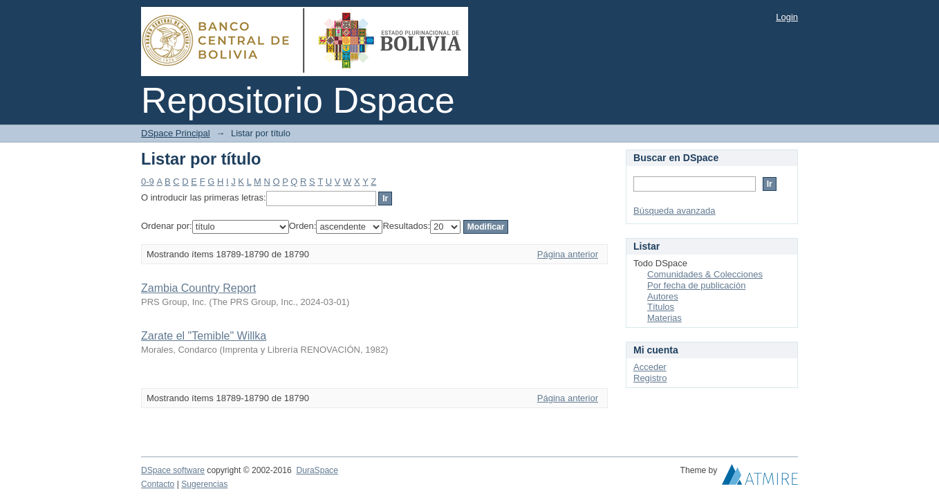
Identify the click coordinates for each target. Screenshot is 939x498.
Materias (664, 318)
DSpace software (173, 470)
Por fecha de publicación (696, 285)
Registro (650, 378)
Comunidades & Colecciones (705, 274)
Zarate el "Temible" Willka (203, 336)
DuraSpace (316, 470)
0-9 (147, 181)
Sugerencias (204, 484)
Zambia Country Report (198, 288)
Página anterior (567, 254)
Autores (662, 296)
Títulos (660, 307)
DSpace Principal (175, 133)
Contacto (157, 484)
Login (787, 17)
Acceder (650, 367)
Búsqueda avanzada (674, 210)
